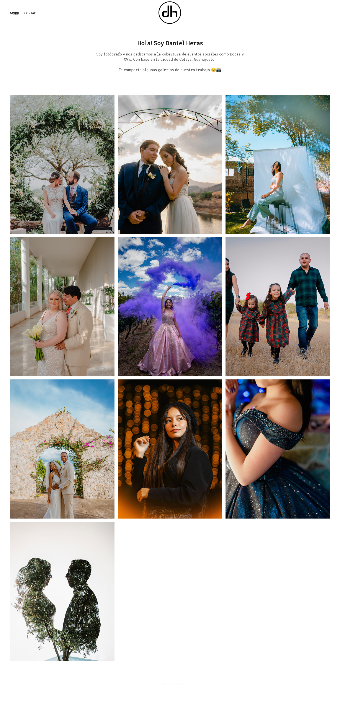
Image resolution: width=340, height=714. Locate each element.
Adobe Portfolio (175, 683)
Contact (31, 13)
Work (14, 13)
